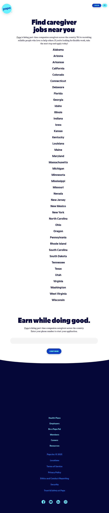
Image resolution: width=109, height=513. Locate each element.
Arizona (58, 56)
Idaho (58, 106)
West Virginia (58, 294)
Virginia (58, 281)
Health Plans (55, 417)
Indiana (58, 118)
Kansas (58, 131)
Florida (58, 93)
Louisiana (58, 143)
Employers (54, 423)
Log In (96, 5)
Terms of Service (54, 466)
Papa (19, 37)
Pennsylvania (58, 237)
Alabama (58, 50)
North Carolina (58, 219)
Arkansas (58, 62)
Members (54, 434)
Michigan (58, 168)
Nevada (58, 193)
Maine (58, 150)
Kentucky (58, 137)
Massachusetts (58, 162)
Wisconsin (58, 300)
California (58, 68)
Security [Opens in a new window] (55, 484)
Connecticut (58, 81)
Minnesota (58, 175)
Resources (54, 445)
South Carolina (58, 250)
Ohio (58, 225)
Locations (54, 460)
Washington (58, 287)
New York (58, 212)
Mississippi (58, 181)
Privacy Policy (54, 472)
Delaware (58, 87)
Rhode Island (58, 244)
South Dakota (58, 256)
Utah (58, 275)
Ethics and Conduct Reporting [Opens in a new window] (54, 478)
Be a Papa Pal (54, 429)
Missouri (58, 187)
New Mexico (58, 206)
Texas (58, 269)
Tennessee (58, 262)
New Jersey (58, 200)
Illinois (58, 112)
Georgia (58, 100)
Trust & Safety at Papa (54, 490)
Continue (54, 351)
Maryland (58, 156)
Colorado (58, 75)
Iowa (58, 125)
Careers (54, 440)
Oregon (58, 231)
